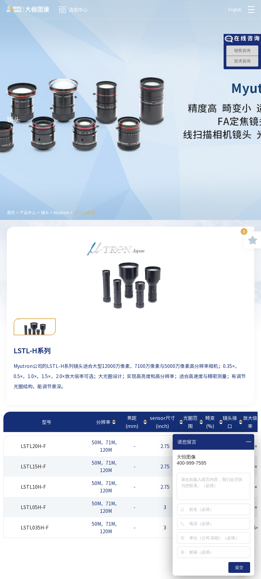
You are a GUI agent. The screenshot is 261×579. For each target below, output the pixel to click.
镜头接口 (230, 421)
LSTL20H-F (33, 446)
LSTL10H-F (33, 486)
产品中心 (28, 212)
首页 (11, 212)
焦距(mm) (131, 421)
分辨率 (103, 421)
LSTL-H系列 (84, 212)
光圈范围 (190, 421)
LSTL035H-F (35, 527)
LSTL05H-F (33, 507)
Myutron (61, 212)
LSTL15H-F (33, 466)
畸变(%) (210, 421)
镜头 (45, 212)
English (235, 9)
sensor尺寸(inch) (162, 421)
